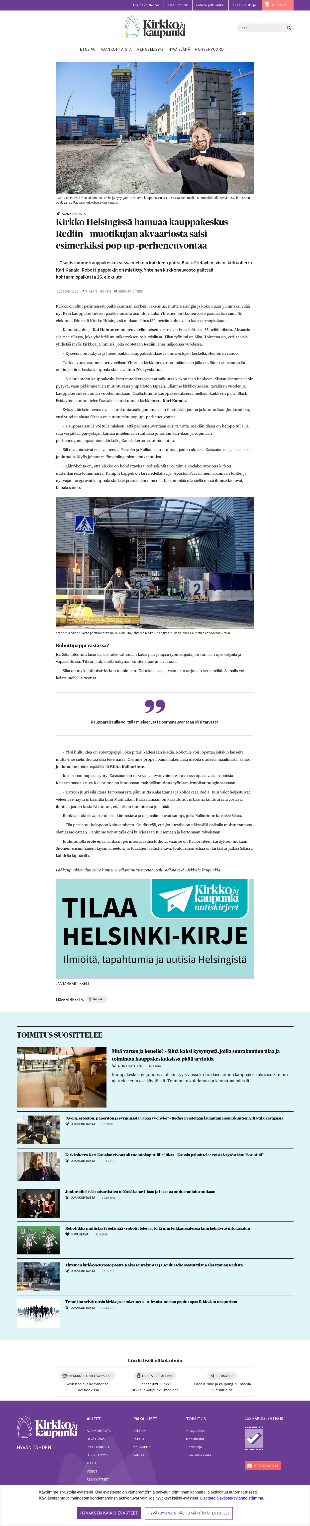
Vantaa (139, 1455)
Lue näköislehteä (146, 5)
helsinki (98, 999)
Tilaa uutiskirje (244, 5)
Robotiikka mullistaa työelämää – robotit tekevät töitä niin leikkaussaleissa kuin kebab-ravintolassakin (157, 1228)
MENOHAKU (281, 5)
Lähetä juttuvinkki (210, 5)
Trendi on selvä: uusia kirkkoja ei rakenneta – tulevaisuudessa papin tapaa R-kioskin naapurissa (151, 1302)
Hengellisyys (97, 1455)
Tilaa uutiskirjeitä (198, 1455)
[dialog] (155, 1505)
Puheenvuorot (99, 1447)
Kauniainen (142, 1447)
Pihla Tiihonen (98, 291)
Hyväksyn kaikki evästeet (109, 1513)
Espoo (138, 1439)
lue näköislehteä (262, 1418)
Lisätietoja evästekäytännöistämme (231, 1498)
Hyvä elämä (96, 1439)
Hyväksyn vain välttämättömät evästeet (189, 1513)
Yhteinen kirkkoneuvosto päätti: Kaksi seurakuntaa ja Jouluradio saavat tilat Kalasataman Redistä (154, 1265)
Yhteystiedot (196, 1430)
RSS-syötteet (98, 1479)
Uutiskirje (224, 1375)
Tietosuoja (194, 1447)
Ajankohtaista (99, 1430)
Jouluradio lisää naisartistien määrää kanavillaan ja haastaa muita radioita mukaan (140, 1192)
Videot (92, 1471)
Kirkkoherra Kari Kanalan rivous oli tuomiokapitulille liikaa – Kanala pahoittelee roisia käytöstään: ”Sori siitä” (164, 1155)
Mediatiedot (195, 1439)
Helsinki (139, 1430)
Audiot (92, 1463)
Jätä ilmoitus (178, 5)
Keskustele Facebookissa (90, 1375)
